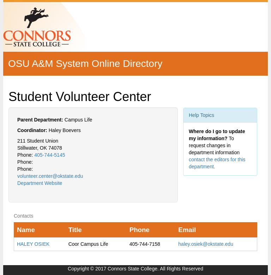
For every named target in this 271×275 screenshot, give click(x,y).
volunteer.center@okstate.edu (50, 176)
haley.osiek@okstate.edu (205, 244)
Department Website (39, 183)
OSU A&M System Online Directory (85, 63)
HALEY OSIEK (33, 244)
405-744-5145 (49, 155)
